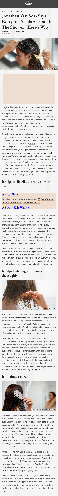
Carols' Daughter (42, 464)
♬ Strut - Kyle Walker (15, 208)
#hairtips (27, 202)
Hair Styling (21, 11)
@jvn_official (10, 194)
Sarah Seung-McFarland (14, 32)
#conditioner (47, 199)
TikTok (32, 143)
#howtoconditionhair (12, 202)
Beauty (4, 11)
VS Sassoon (34, 458)
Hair (12, 11)
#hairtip (36, 202)
